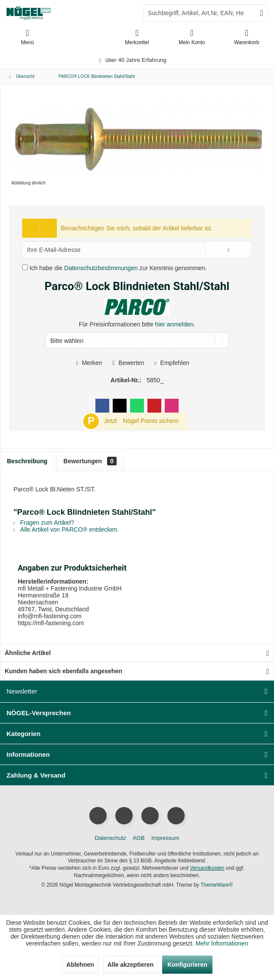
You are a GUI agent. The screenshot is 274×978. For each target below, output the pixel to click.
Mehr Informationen (222, 943)
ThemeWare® (216, 885)
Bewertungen (89, 461)
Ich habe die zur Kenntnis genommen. (118, 268)
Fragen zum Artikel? (43, 522)
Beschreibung (27, 461)
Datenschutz (110, 838)
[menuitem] (246, 37)
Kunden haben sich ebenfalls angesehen (63, 671)
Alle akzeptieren (131, 964)
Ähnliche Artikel (28, 652)
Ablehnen (80, 964)
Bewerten (128, 362)
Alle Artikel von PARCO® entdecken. (66, 529)
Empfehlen (171, 362)
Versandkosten (207, 868)
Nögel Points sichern (151, 420)
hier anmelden (174, 324)
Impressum (165, 838)
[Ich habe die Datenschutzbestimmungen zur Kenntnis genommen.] (25, 267)
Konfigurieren (187, 964)
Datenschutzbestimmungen (101, 268)
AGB (138, 838)
